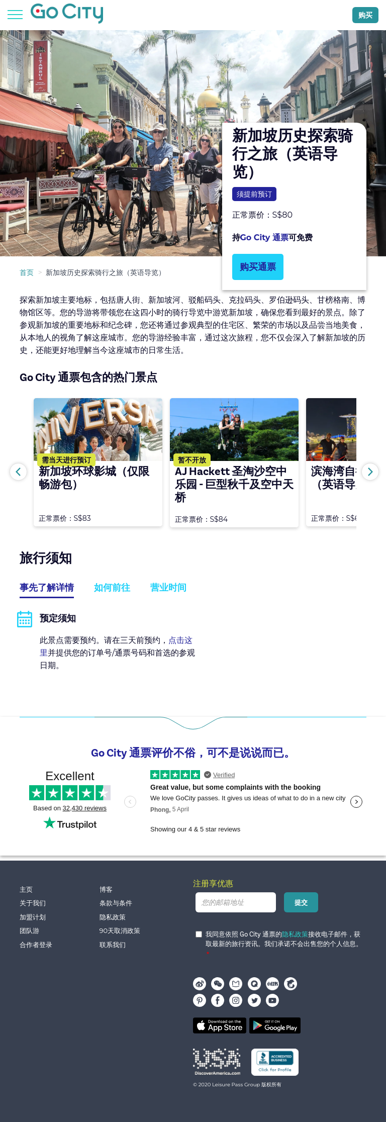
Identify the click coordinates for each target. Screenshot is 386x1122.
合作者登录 (36, 945)
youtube (272, 1000)
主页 (26, 889)
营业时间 (168, 587)
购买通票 (258, 266)
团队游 (29, 930)
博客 (106, 889)
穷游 (254, 983)
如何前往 (112, 587)
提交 (301, 902)
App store (219, 1025)
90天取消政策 (120, 930)
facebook (217, 1000)
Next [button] (370, 472)
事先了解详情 (47, 587)
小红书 (272, 983)
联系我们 (113, 945)
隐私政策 (113, 917)
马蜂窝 (235, 983)
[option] (193, 143)
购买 (365, 15)
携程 (290, 983)
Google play (275, 1025)
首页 (27, 272)
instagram (235, 1000)
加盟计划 (33, 917)
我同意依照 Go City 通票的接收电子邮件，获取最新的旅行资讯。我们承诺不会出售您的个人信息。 (279, 939)
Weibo (199, 983)
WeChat (217, 983)
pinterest (199, 1000)
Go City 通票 (264, 237)
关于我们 (33, 903)
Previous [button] (18, 472)
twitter (254, 1000)
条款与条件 (116, 903)
